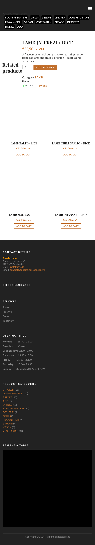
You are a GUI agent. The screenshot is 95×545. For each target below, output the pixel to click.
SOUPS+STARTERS (16, 17)
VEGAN (28, 22)
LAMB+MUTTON (79, 17)
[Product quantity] (26, 67)
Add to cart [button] (24, 154)
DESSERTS (73, 22)
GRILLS (35, 17)
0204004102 (17, 266)
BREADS (59, 22)
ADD (20, 26)
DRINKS (9, 26)
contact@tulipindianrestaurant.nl (27, 269)
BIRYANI (46, 17)
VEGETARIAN (43, 22)
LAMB (39, 77)
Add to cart (45, 67)
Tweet (43, 85)
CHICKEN (60, 17)
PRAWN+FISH (13, 22)
